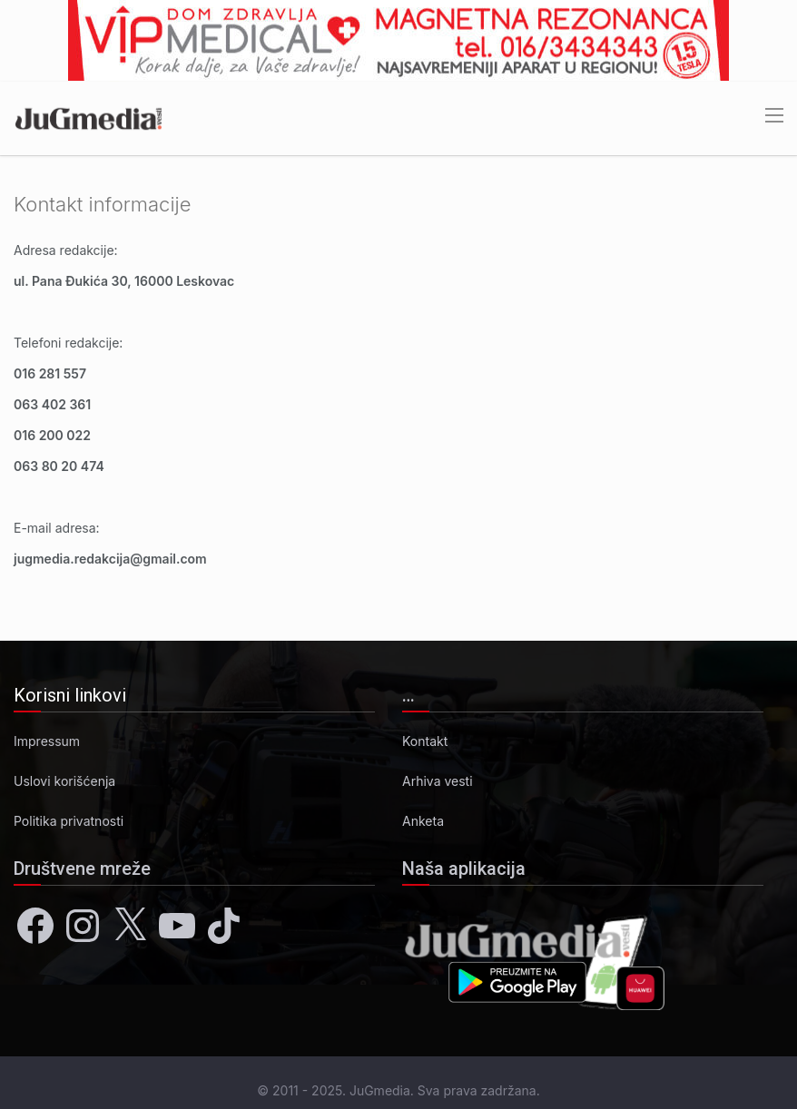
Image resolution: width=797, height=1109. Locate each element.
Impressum (47, 741)
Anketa (423, 821)
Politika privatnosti (68, 821)
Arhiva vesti (437, 781)
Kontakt (425, 741)
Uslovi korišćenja (64, 781)
